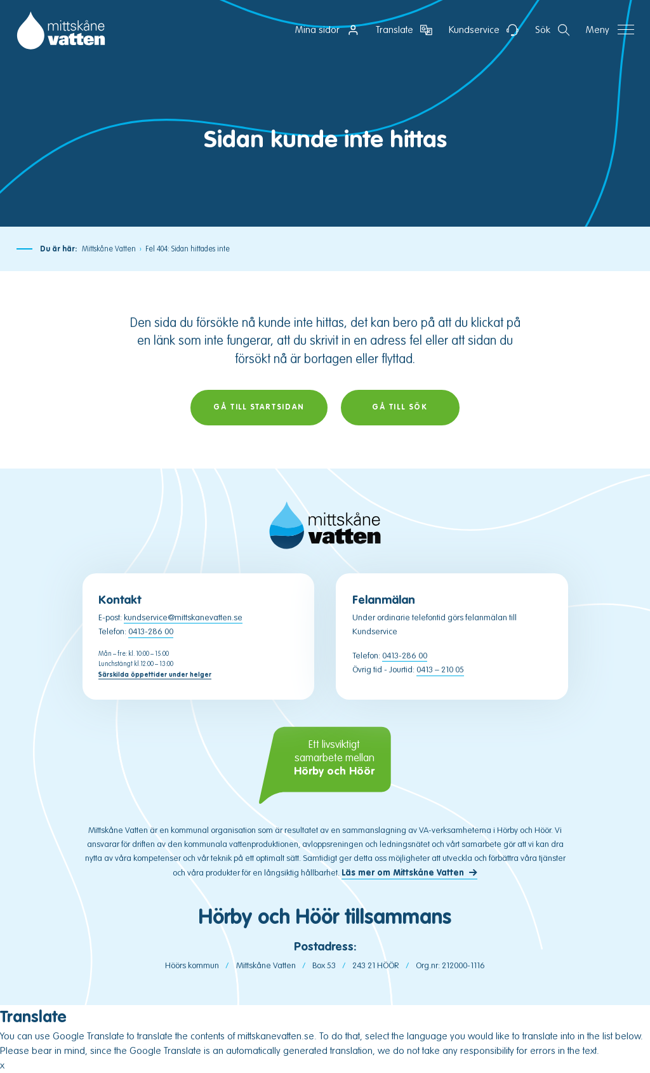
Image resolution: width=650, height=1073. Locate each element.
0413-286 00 (150, 631)
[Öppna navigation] (610, 30)
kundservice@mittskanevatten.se (183, 617)
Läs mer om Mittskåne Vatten (403, 872)
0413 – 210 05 (440, 669)
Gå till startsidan (258, 407)
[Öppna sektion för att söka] (552, 30)
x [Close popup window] (2, 1065)
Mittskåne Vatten (109, 248)
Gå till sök (400, 407)
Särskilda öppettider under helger (154, 674)
